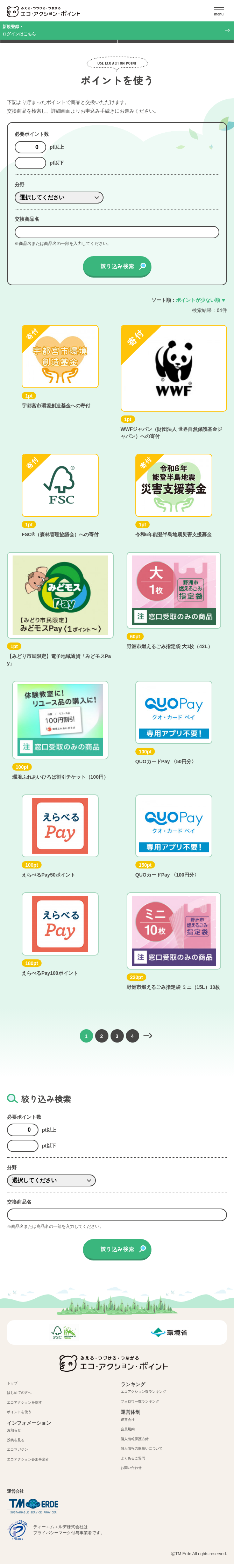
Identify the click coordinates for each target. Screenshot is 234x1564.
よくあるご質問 (133, 1458)
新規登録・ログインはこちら (19, 30)
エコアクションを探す (24, 1402)
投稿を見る (15, 1440)
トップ (12, 1383)
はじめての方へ (19, 1393)
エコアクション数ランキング (143, 1391)
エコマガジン (17, 1449)
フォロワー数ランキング (140, 1401)
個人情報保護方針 (135, 1439)
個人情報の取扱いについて (142, 1448)
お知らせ (14, 1430)
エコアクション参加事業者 (28, 1459)
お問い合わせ (131, 1468)
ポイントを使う (19, 1412)
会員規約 (128, 1429)
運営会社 (128, 1420)
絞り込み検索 (117, 266)
